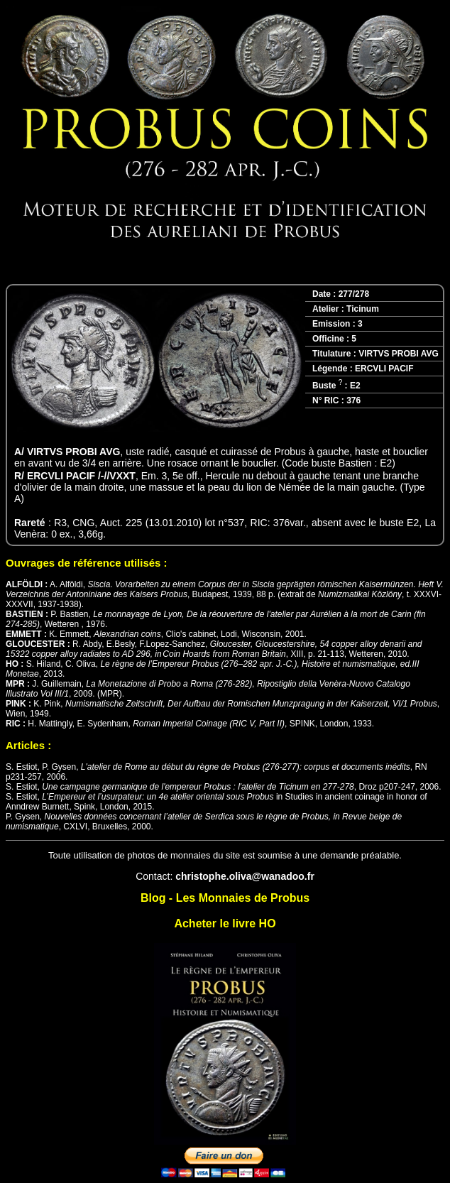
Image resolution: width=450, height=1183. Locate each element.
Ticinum (362, 309)
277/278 (354, 294)
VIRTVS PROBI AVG (398, 354)
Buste (327, 386)
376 (353, 400)
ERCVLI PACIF (384, 369)
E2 (355, 386)
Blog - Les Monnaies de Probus (225, 898)
